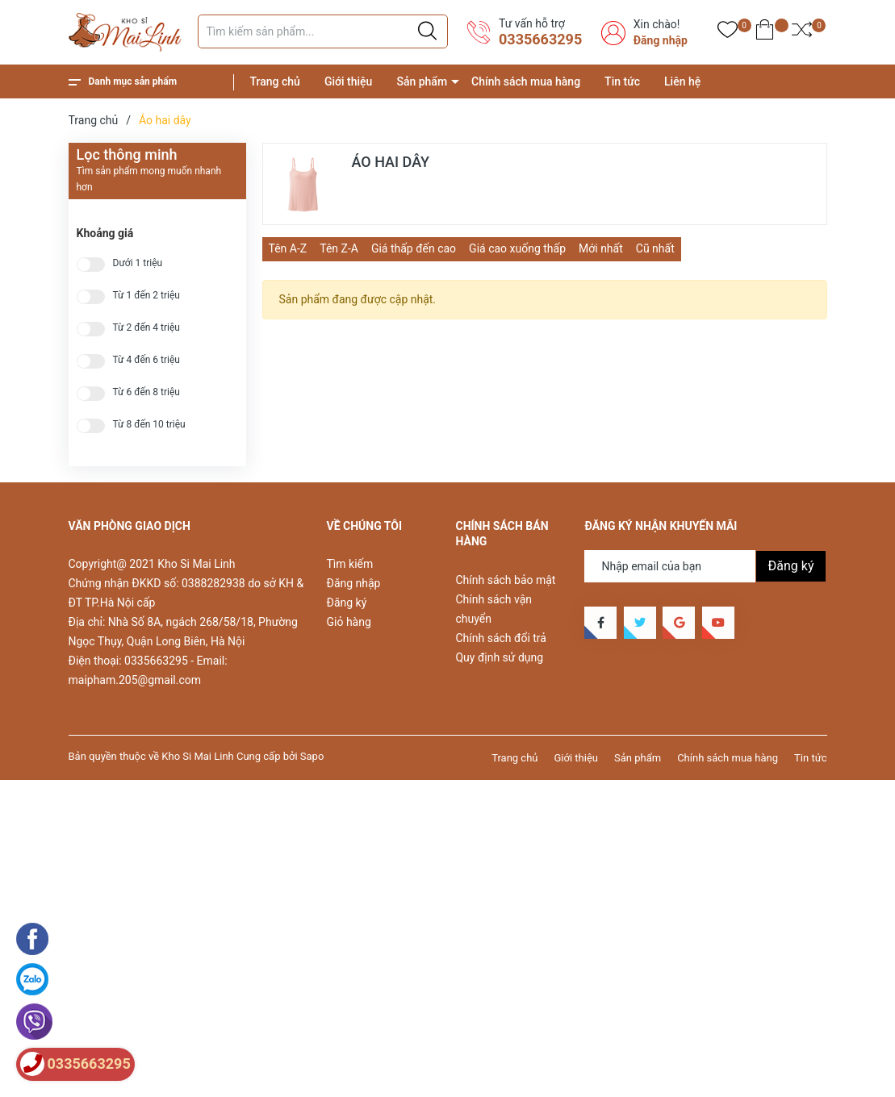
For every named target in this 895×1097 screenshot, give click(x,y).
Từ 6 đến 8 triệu (146, 392)
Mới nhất (601, 248)
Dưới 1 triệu (138, 263)
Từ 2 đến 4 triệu (146, 328)
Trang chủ (275, 81)
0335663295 (540, 39)
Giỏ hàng (348, 621)
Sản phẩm (421, 81)
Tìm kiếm (349, 563)
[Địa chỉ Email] (705, 566)
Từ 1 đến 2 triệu (146, 296)
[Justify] (427, 31)
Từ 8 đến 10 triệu (149, 425)
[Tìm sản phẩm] (323, 31)
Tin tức (622, 81)
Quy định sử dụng (499, 657)
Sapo (312, 756)
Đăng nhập (661, 40)
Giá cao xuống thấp (517, 248)
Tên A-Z (288, 248)
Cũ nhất (655, 248)
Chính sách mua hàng (525, 81)
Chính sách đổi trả (500, 638)
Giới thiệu (348, 81)
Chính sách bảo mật (505, 580)
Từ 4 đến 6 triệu (146, 360)
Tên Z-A (339, 248)
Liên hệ (682, 81)
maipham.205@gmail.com (135, 680)
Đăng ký (346, 602)
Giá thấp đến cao (413, 248)
